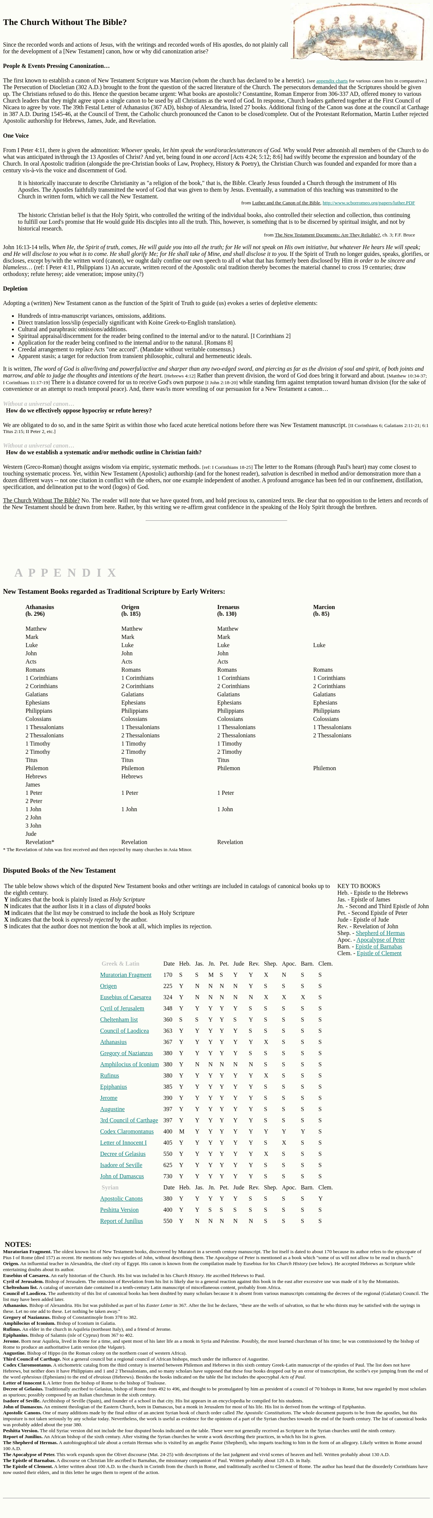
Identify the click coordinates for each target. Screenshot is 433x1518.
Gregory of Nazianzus (126, 1053)
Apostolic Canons (121, 1198)
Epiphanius (113, 1086)
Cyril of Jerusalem (122, 1008)
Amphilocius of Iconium (129, 1064)
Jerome (108, 1098)
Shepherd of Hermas (380, 933)
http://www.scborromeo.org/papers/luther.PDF (369, 203)
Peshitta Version (119, 1210)
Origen (108, 986)
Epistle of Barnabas (378, 946)
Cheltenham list (119, 1019)
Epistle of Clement (379, 953)
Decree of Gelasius (123, 1154)
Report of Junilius (121, 1221)
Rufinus (109, 1075)
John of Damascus (122, 1176)
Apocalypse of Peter (380, 940)
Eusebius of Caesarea (125, 997)
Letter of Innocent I (123, 1142)
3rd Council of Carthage (129, 1120)
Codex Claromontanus (127, 1131)
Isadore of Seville (121, 1165)
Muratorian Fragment (125, 975)
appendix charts (332, 81)
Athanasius (113, 1042)
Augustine (112, 1109)
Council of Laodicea (124, 1031)
